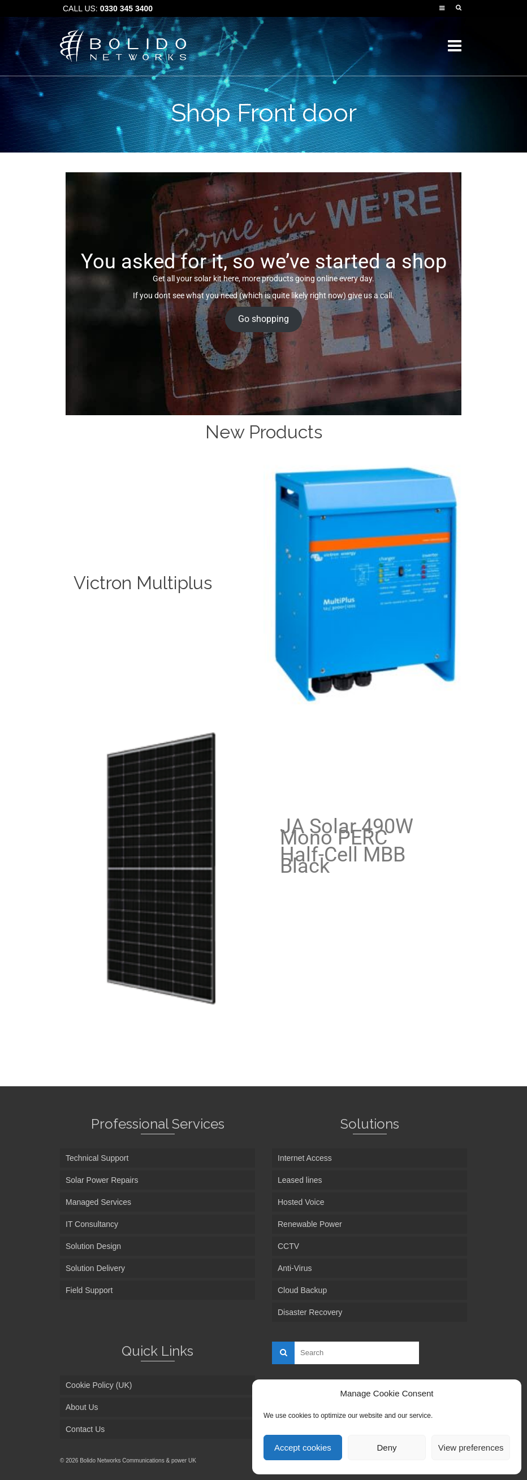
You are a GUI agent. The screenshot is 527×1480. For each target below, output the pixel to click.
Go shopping (263, 319)
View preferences (471, 1447)
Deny (386, 1447)
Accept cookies (302, 1447)
